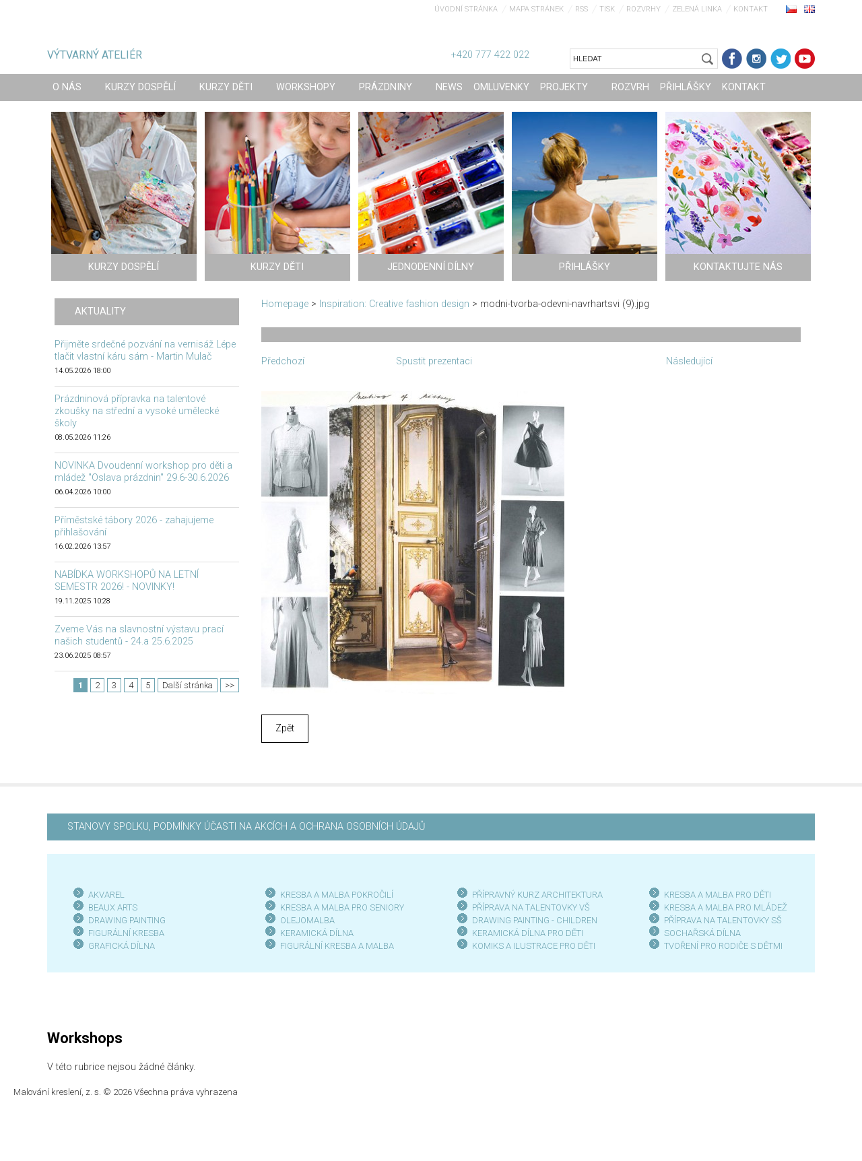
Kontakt (750, 9)
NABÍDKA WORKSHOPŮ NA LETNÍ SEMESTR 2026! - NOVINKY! (127, 581)
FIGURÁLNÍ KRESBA (126, 933)
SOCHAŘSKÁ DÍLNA (702, 933)
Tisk (607, 9)
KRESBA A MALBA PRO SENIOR (339, 907)
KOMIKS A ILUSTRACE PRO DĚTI (533, 946)
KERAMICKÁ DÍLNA (317, 933)
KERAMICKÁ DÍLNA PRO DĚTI (527, 933)
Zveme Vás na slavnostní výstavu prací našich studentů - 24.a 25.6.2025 (139, 635)
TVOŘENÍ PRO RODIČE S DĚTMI (723, 946)
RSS (581, 9)
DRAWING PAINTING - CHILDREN (534, 920)
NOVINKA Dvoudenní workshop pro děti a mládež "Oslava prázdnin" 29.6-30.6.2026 (143, 472)
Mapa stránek (536, 9)
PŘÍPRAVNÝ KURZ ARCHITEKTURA (537, 895)
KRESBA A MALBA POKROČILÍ (336, 895)
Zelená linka (697, 9)
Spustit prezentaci (434, 361)
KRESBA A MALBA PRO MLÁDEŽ (725, 907)
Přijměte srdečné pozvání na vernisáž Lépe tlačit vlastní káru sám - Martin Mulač (145, 350)
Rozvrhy (643, 9)
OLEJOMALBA (307, 920)
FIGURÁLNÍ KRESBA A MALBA (337, 946)
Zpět (284, 728)
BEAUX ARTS (112, 907)
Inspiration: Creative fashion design (394, 304)
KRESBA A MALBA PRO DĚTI (717, 895)
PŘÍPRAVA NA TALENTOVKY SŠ (723, 920)
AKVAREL (106, 895)
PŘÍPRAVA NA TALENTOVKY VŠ (531, 907)
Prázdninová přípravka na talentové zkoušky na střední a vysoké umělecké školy (137, 411)
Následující (689, 361)
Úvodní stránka (466, 9)
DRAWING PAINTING (127, 920)
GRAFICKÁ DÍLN (119, 946)
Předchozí (282, 361)
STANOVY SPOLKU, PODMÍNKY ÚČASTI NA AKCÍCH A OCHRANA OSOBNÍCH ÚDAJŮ (246, 826)
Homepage (284, 304)
